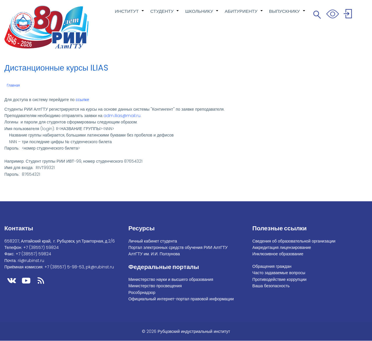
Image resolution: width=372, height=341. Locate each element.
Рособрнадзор (141, 292)
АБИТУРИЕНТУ (244, 14)
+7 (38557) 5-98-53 (64, 267)
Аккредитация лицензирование (281, 247)
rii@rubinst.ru (31, 260)
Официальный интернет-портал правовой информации (181, 299)
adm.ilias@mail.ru (121, 116)
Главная (13, 85)
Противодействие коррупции (279, 279)
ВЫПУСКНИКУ (287, 14)
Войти (348, 14)
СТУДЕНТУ (164, 14)
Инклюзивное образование (277, 254)
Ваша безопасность (270, 286)
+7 (41, 247)
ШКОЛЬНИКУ (202, 14)
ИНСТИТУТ (129, 14)
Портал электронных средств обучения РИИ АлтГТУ (178, 247)
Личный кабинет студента (152, 241)
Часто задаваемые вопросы (278, 273)
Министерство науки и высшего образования (170, 279)
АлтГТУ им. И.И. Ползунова (154, 254)
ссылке (82, 100)
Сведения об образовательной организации (293, 241)
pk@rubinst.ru (100, 267)
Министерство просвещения (155, 286)
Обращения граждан (271, 266)
